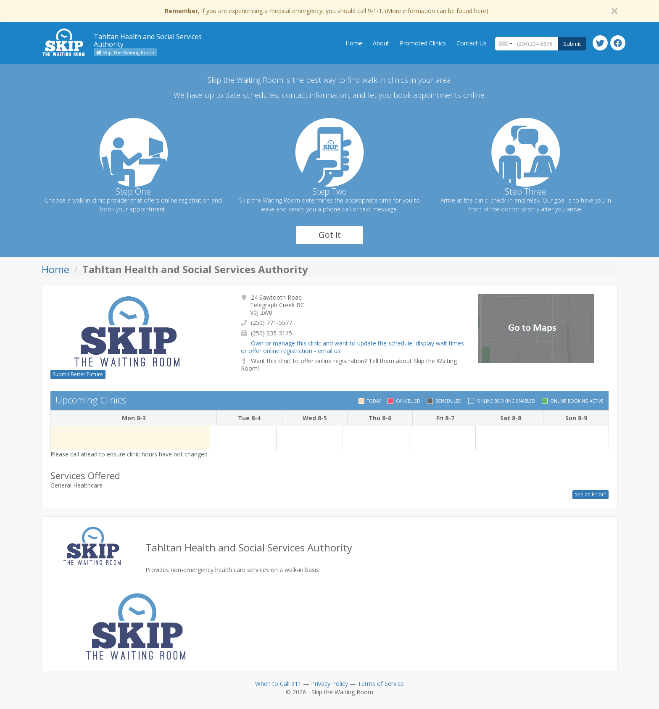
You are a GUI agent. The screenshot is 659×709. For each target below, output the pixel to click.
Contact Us (471, 43)
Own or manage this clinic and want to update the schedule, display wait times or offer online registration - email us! (352, 347)
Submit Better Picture (78, 374)
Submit (572, 43)
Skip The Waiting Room (125, 52)
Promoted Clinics (423, 43)
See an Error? (590, 494)
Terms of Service (381, 684)
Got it (330, 234)
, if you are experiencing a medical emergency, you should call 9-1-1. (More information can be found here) (326, 11)
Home (353, 43)
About (381, 43)
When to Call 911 (278, 684)
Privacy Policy (329, 684)
